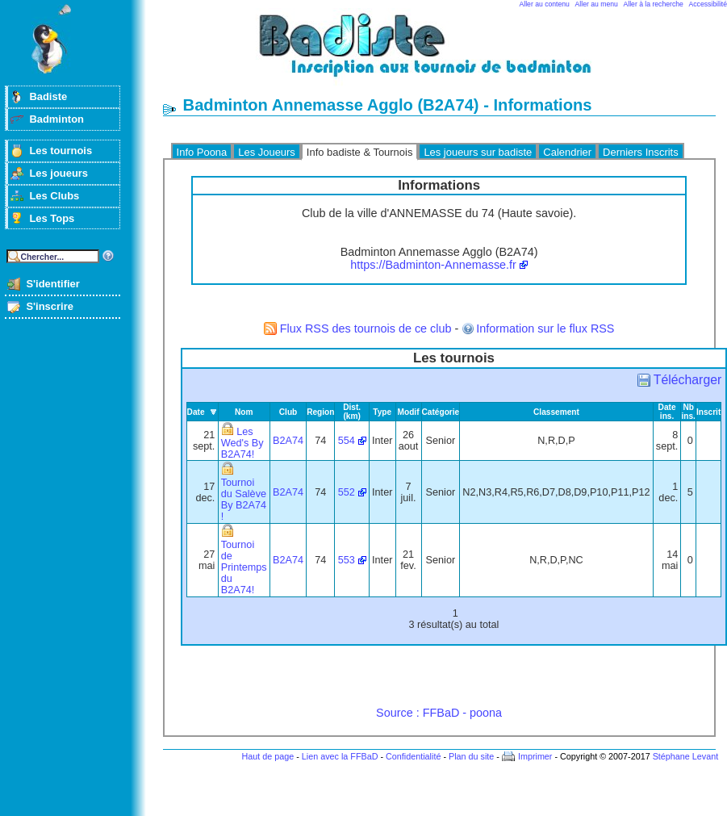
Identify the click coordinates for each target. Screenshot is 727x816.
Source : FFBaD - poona (439, 712)
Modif (409, 412)
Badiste (48, 96)
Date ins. (667, 412)
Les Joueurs (266, 152)
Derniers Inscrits (641, 152)
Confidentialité (413, 756)
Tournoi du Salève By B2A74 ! (243, 499)
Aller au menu (596, 4)
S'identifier (52, 284)
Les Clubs (54, 196)
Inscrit (708, 412)
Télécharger (687, 380)
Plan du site (471, 756)
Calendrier (567, 152)
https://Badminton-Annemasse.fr (433, 264)
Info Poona (202, 152)
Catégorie (441, 412)
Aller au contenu (545, 4)
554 (346, 440)
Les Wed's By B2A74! (242, 443)
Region (320, 412)
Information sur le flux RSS (545, 328)
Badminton (56, 119)
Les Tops (51, 218)
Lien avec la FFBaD (340, 756)
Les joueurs (58, 173)
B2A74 (288, 440)
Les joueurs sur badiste (478, 152)
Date (196, 412)
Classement (556, 412)
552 (346, 492)
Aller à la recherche (653, 4)
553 (346, 560)
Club (288, 412)
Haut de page (267, 756)
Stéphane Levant (686, 756)
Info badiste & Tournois (360, 152)
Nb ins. (688, 412)
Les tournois (60, 150)
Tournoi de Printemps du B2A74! (244, 567)
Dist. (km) (352, 412)
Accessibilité (708, 4)
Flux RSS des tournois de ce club (366, 328)
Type (382, 412)
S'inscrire (49, 306)
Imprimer (535, 756)
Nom (244, 412)
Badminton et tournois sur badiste (444, 53)
